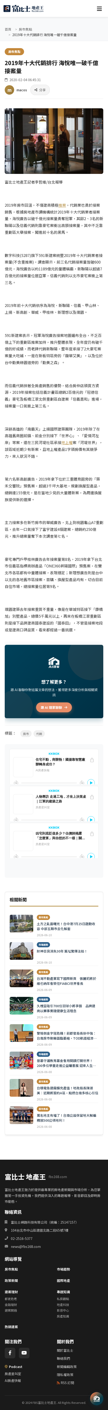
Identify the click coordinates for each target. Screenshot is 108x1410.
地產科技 (63, 1304)
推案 (62, 205)
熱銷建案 (11, 1326)
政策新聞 (11, 1280)
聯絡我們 (63, 1358)
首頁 (8, 29)
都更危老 (11, 1299)
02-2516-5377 (22, 1238)
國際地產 (63, 1280)
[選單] (99, 8)
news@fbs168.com (26, 1246)
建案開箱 (11, 1310)
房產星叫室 (13, 1373)
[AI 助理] (96, 1398)
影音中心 (63, 1310)
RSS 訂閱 (65, 1382)
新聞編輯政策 (67, 1366)
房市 (26, 734)
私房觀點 (63, 1299)
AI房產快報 (13, 1380)
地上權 (67, 442)
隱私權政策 (65, 1374)
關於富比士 (65, 1350)
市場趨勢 (63, 1269)
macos (22, 90)
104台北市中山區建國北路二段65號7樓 (39, 1230)
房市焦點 (25, 29)
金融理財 (11, 1304)
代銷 (39, 734)
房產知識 (63, 1316)
